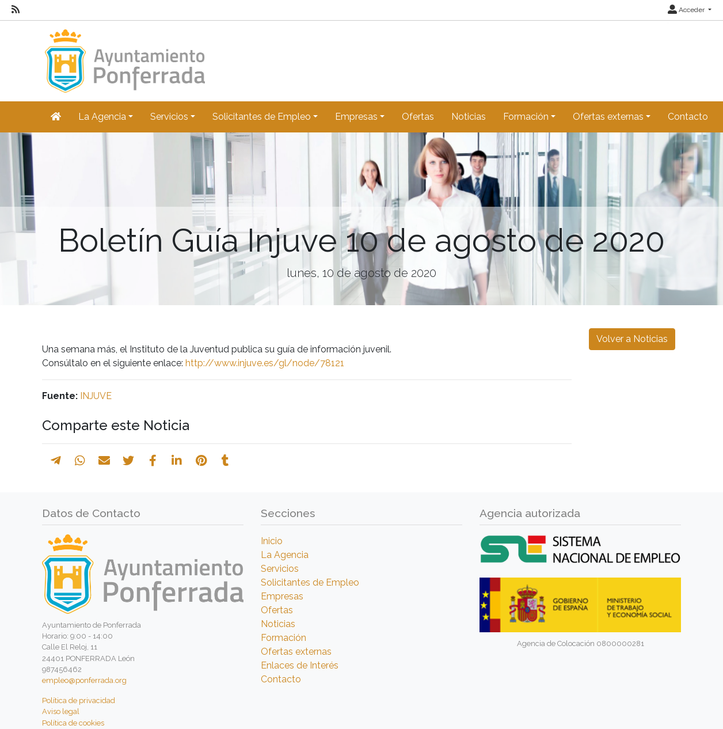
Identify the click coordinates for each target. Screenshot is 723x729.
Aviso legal (60, 711)
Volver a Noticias (632, 338)
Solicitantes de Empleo (310, 582)
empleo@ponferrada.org (84, 680)
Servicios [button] (169, 116)
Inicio (272, 541)
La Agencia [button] (102, 116)
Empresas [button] (356, 116)
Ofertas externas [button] (608, 116)
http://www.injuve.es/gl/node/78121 (264, 363)
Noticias (468, 116)
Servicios (280, 568)
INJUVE (96, 395)
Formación (283, 637)
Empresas (282, 596)
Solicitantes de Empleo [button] (261, 116)
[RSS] (16, 10)
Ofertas (418, 116)
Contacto (688, 116)
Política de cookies (73, 723)
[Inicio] (123, 55)
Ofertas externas (296, 651)
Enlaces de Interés (299, 665)
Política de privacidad (78, 700)
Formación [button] (526, 116)
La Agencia (285, 554)
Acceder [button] (687, 10)
